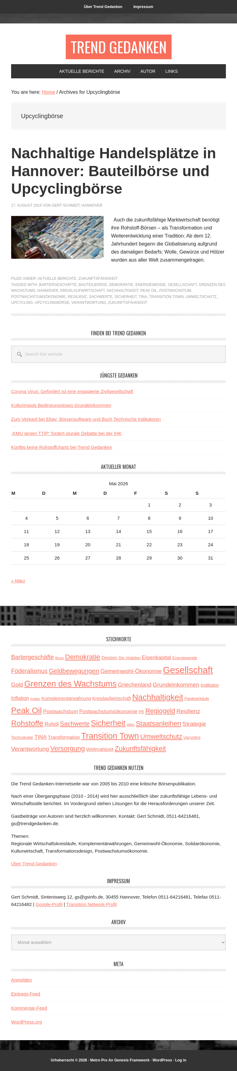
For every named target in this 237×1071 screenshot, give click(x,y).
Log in (180, 1060)
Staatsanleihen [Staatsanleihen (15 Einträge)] (158, 723)
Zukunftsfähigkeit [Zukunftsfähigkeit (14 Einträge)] (140, 748)
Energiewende (150, 285)
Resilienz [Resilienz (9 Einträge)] (188, 711)
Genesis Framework (131, 1060)
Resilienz (77, 297)
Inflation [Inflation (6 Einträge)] (20, 698)
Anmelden (21, 979)
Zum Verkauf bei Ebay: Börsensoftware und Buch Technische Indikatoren (86, 419)
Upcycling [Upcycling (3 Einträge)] (192, 737)
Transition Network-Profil (91, 904)
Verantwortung (88, 302)
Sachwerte (100, 297)
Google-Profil (49, 904)
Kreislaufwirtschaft (82, 290)
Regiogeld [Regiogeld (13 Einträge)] (160, 711)
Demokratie (121, 285)
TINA (143, 297)
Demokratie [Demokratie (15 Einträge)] (82, 657)
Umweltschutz (201, 297)
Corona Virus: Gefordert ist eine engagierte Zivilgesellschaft (72, 391)
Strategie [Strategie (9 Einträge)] (194, 724)
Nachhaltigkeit (122, 290)
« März (18, 580)
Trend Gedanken (119, 47)
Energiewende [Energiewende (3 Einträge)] (185, 658)
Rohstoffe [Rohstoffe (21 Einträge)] (27, 723)
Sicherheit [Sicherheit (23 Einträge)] (108, 723)
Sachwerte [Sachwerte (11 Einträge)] (74, 723)
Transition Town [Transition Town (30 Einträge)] (110, 736)
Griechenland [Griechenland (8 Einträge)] (134, 685)
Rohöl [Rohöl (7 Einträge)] (52, 724)
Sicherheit (125, 297)
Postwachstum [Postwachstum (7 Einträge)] (60, 711)
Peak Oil (148, 290)
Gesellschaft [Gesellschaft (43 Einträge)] (188, 670)
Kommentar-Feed (29, 1008)
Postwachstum (175, 290)
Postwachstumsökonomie (38, 297)
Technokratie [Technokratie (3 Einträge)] (22, 737)
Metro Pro (98, 1060)
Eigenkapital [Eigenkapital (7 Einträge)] (156, 657)
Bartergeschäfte (58, 285)
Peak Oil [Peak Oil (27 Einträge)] (26, 710)
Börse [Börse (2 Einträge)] (59, 658)
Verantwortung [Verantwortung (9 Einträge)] (30, 749)
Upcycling (22, 302)
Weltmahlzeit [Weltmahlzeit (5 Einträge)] (99, 749)
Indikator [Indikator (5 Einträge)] (210, 685)
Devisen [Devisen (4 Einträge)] (109, 657)
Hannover (47, 290)
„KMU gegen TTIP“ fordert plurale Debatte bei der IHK (66, 433)
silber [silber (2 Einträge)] (130, 724)
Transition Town (166, 297)
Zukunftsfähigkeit (98, 278)
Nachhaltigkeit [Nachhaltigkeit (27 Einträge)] (157, 697)
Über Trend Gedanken (34, 863)
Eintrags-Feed (25, 993)
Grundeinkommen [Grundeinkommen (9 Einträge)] (176, 684)
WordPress (162, 1060)
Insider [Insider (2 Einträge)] (35, 699)
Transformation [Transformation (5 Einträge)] (64, 737)
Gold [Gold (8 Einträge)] (17, 685)
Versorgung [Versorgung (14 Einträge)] (67, 748)
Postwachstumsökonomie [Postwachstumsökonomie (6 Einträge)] (108, 711)
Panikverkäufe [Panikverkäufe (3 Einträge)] (197, 699)
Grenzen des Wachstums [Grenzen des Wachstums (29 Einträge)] (70, 683)
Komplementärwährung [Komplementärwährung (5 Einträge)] (66, 698)
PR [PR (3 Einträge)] (141, 712)
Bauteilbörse (93, 285)
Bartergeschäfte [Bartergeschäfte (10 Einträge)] (32, 657)
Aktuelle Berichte (57, 278)
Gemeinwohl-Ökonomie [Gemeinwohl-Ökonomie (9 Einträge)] (131, 671)
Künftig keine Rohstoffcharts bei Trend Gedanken (61, 447)
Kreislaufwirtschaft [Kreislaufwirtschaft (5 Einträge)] (111, 698)
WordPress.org (26, 1021)
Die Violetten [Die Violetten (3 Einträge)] (129, 658)
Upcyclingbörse (52, 302)
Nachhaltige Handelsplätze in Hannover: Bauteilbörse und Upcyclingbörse (113, 171)
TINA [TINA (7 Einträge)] (41, 737)
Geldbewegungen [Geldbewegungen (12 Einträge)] (74, 670)
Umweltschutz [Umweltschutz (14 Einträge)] (161, 736)
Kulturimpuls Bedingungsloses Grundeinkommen (61, 405)
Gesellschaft (182, 285)
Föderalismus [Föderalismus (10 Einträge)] (29, 671)
